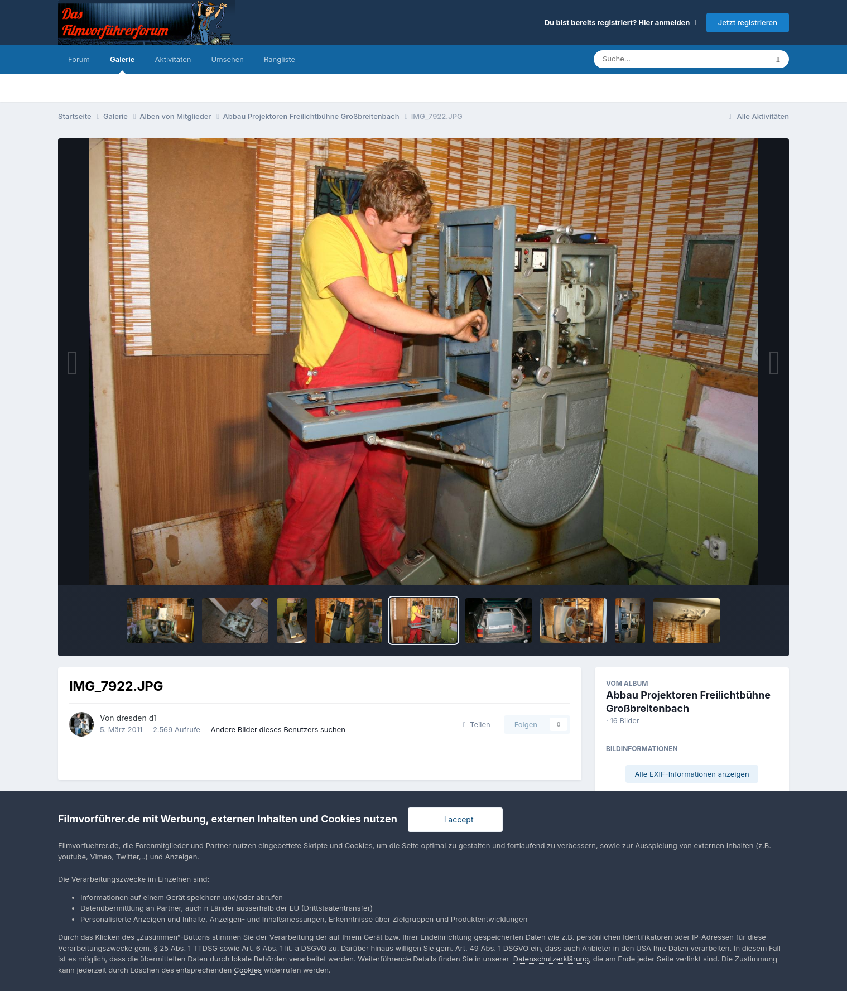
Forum (79, 59)
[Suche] (658, 59)
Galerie (122, 64)
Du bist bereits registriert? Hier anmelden (620, 22)
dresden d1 (137, 718)
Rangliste (279, 59)
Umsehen (227, 59)
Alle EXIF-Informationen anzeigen (691, 773)
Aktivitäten (173, 59)
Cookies (248, 969)
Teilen (476, 724)
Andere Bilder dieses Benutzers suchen (278, 729)
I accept (455, 819)
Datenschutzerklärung (551, 958)
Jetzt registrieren (747, 22)
